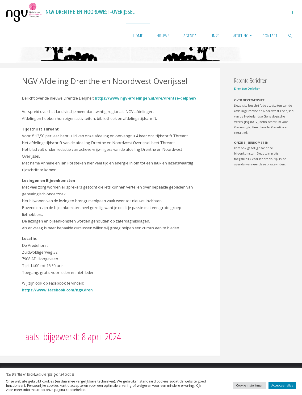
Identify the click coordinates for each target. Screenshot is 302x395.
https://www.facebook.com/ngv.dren (57, 290)
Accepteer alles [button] (282, 385)
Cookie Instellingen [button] (249, 385)
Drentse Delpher (247, 88)
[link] (290, 35)
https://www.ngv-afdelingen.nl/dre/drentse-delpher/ (146, 98)
